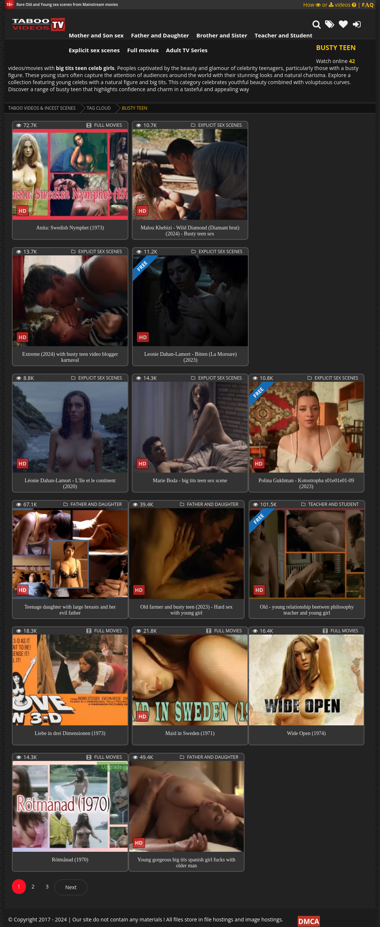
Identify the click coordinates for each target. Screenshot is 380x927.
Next (71, 880)
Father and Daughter (155, 16)
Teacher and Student (278, 16)
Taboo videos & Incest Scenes (43, 101)
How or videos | (338, 4)
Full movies (138, 31)
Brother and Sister (216, 16)
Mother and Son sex (91, 16)
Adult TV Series (182, 31)
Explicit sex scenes (89, 31)
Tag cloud (101, 101)
